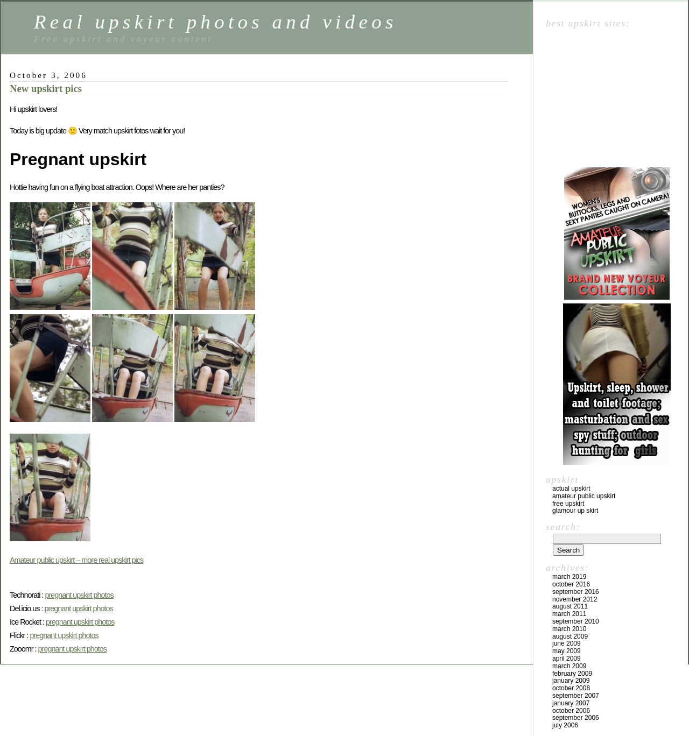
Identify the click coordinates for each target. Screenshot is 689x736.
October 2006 (571, 710)
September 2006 (575, 717)
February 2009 (572, 673)
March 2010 (569, 629)
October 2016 (571, 584)
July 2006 (565, 725)
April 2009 (566, 658)
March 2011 (569, 614)
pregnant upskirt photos (79, 595)
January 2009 (570, 680)
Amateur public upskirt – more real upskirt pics (76, 560)
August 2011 (570, 606)
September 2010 (575, 621)
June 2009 (566, 643)
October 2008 (571, 688)
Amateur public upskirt (583, 496)
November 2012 (574, 599)
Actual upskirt (571, 488)
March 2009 (569, 666)
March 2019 (569, 577)
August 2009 (570, 636)
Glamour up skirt (575, 510)
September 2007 (575, 695)
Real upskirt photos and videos (215, 22)
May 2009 (566, 651)
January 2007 (570, 703)
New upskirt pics (46, 88)
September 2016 (575, 592)
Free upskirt (568, 503)
